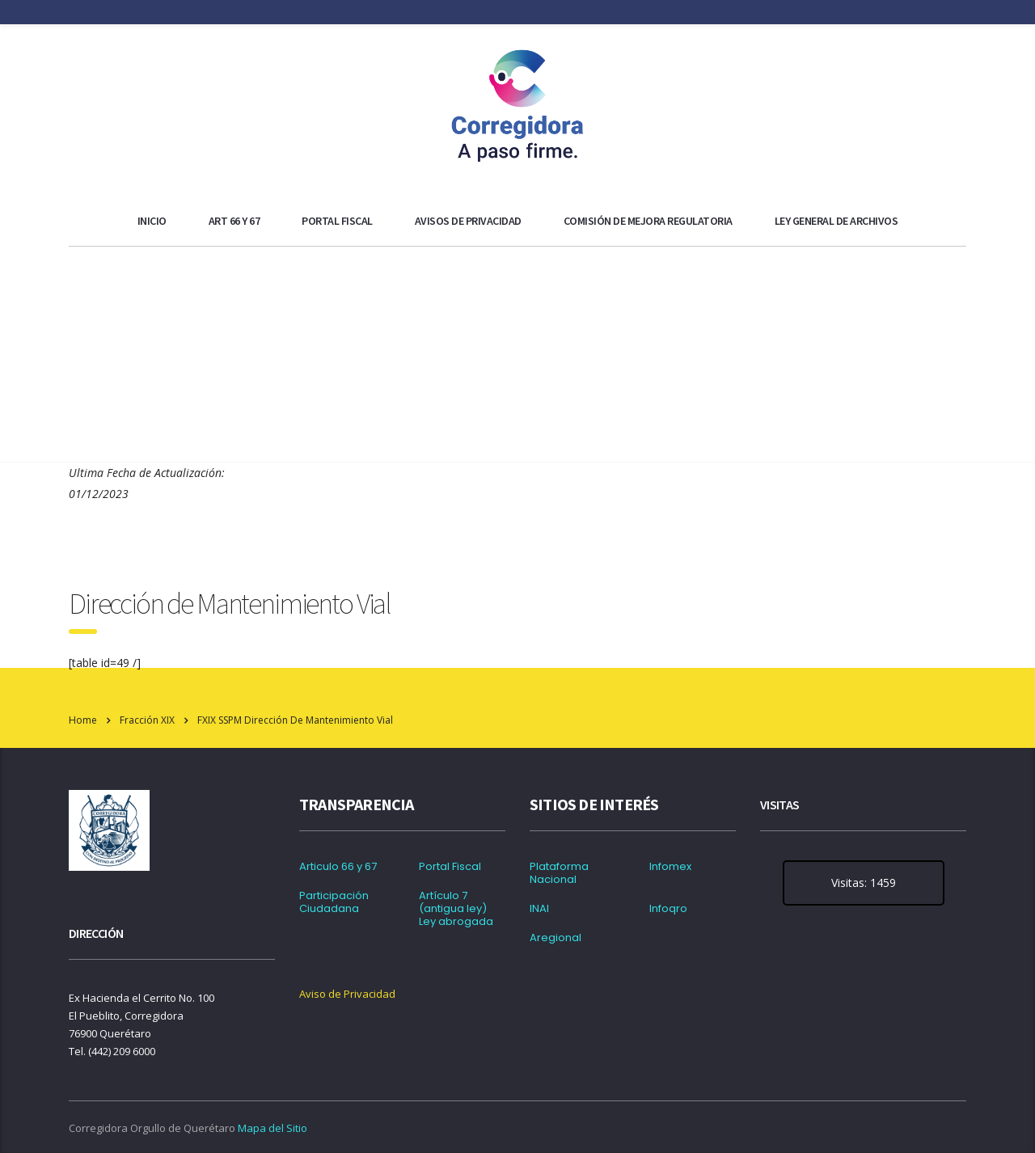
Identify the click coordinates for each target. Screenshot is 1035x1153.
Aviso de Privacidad (347, 993)
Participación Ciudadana (334, 902)
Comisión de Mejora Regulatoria (648, 220)
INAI (539, 908)
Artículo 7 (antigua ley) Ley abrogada (456, 908)
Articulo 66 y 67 (338, 866)
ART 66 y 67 (234, 220)
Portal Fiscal (337, 220)
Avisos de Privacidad (468, 220)
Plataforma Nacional (559, 873)
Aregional (555, 937)
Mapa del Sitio (272, 1128)
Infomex (670, 866)
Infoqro (668, 908)
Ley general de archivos (836, 220)
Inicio (152, 220)
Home (83, 720)
